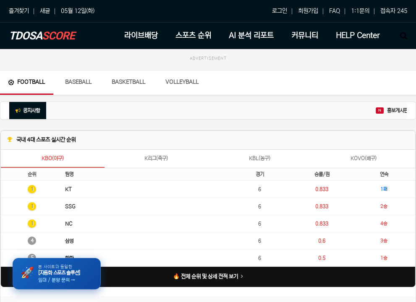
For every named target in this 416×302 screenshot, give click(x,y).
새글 (45, 11)
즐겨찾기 (19, 11)
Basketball (128, 82)
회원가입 (308, 11)
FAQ (334, 11)
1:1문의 (360, 11)
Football (26, 82)
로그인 (279, 11)
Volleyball (182, 82)
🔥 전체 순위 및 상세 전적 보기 (208, 276)
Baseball (78, 82)
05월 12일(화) (77, 11)
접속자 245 (393, 11)
